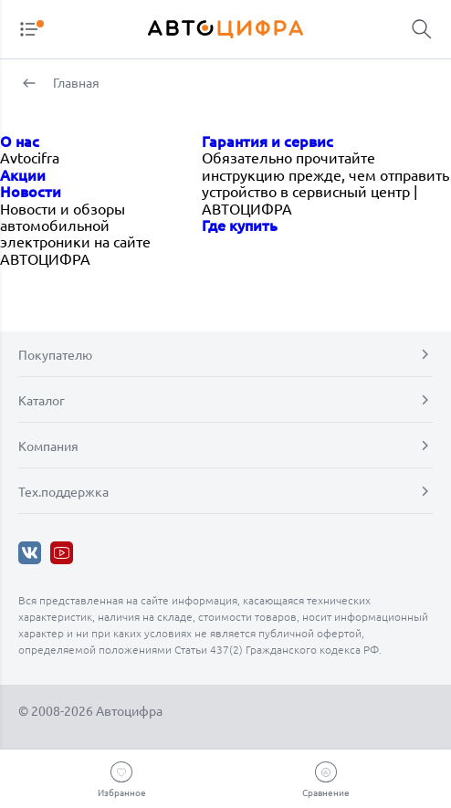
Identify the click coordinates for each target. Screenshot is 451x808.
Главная (75, 82)
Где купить (240, 225)
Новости (30, 191)
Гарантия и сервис (267, 141)
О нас (19, 141)
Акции (23, 174)
